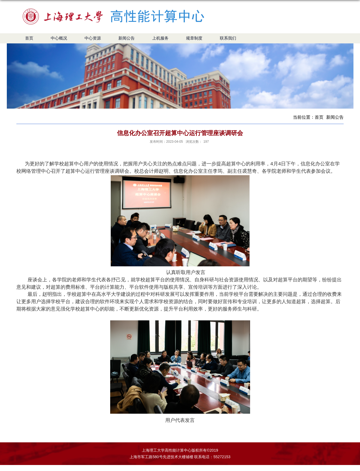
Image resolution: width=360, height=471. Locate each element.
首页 (319, 117)
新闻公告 (335, 117)
